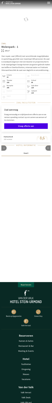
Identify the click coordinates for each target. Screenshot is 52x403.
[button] (4, 148)
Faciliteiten (26, 364)
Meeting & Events (26, 351)
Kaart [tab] (26, 153)
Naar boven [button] (26, 284)
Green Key (38, 313)
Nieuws (26, 374)
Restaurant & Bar (26, 346)
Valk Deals (26, 397)
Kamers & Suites (26, 341)
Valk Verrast (26, 323)
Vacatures (26, 379)
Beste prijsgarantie (13, 313)
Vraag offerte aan (26, 126)
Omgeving (26, 369)
